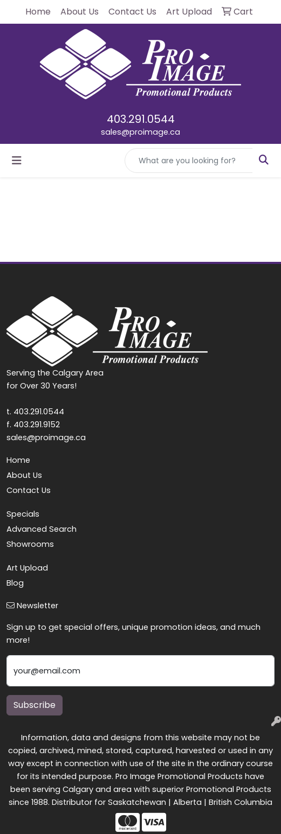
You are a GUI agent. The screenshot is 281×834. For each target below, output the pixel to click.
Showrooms (30, 544)
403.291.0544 (141, 119)
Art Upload (27, 567)
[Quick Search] (189, 160)
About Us (24, 475)
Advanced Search (41, 529)
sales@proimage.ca (140, 132)
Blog (15, 583)
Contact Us (28, 490)
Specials (22, 514)
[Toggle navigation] (16, 160)
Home (18, 460)
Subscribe (34, 705)
